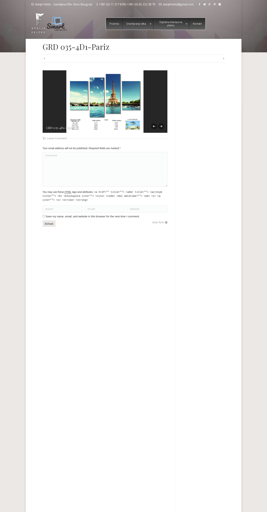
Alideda (212, 506)
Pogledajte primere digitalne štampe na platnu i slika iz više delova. (201, 478)
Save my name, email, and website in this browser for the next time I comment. (93, 216)
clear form (158, 222)
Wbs (222, 506)
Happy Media (197, 506)
